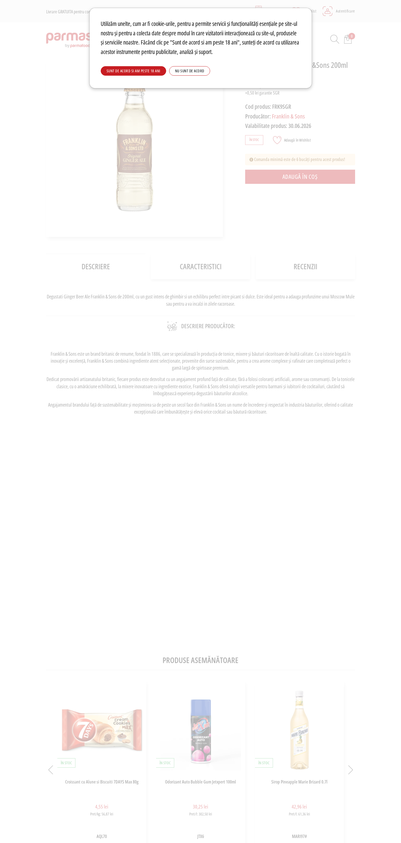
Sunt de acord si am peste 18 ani (133, 70)
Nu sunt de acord (189, 70)
